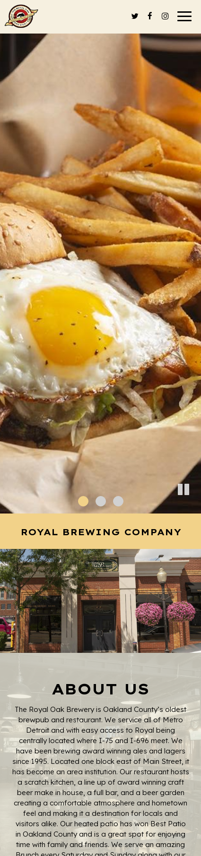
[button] (194, 506)
